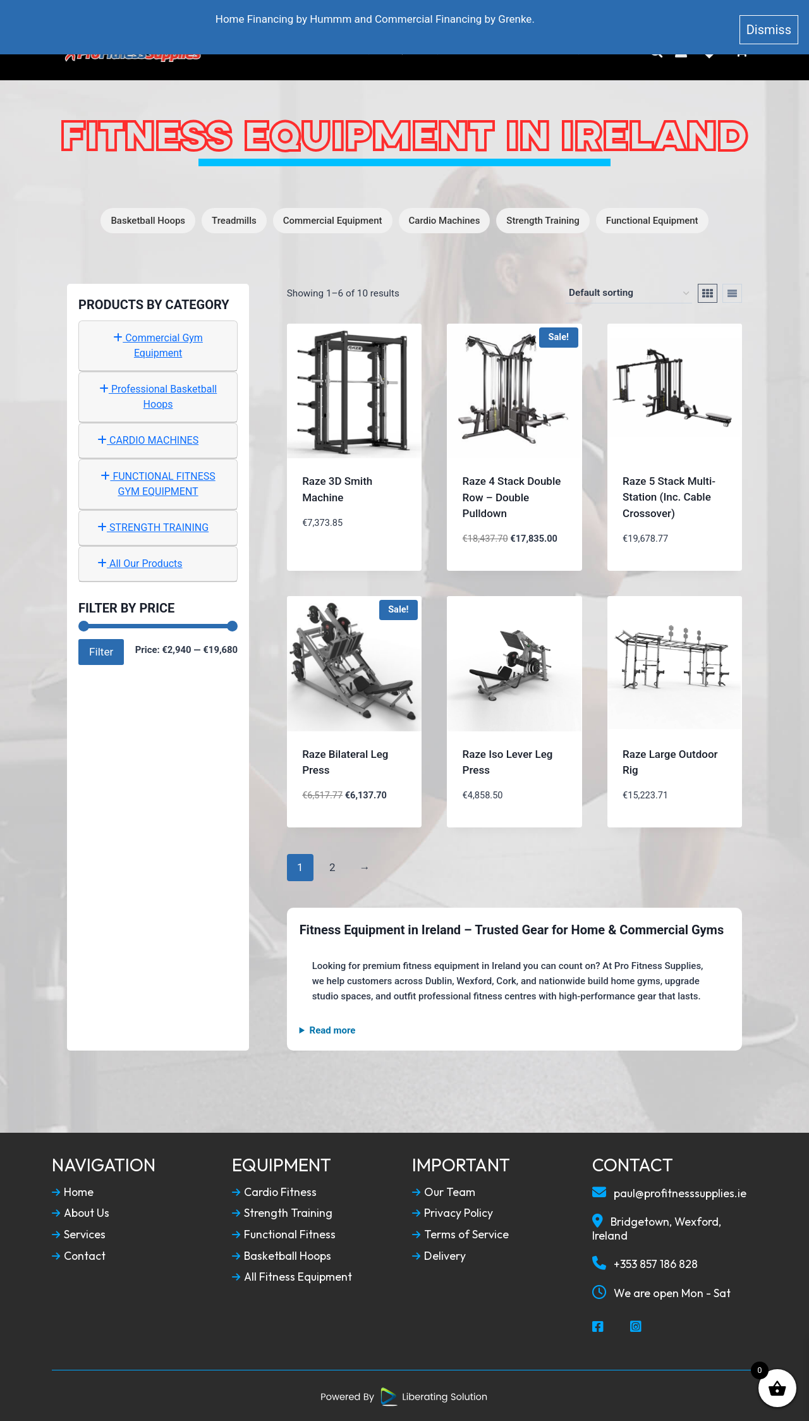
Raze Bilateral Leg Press (345, 760)
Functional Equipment (652, 219)
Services (79, 1233)
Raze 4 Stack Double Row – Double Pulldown (512, 495)
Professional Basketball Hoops (158, 395)
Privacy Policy (453, 1212)
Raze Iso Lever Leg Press (508, 760)
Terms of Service (460, 1233)
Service (482, 51)
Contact (583, 51)
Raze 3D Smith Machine (337, 488)
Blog (531, 51)
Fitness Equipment (399, 51)
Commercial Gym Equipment (158, 344)
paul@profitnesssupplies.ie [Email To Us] (670, 1190)
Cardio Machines (444, 219)
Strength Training (542, 219)
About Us (311, 51)
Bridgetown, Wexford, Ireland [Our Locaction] (658, 1226)
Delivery (439, 1254)
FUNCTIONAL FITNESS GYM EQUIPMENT (157, 482)
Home (256, 51)
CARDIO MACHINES (147, 439)
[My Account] (681, 51)
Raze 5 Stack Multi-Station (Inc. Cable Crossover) (669, 495)
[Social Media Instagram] (636, 1326)
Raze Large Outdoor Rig (670, 760)
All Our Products (140, 562)
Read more (333, 1029)
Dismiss (768, 21)
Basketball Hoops (148, 219)
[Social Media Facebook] (598, 1326)
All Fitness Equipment (292, 1276)
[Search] (656, 51)
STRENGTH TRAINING (153, 526)
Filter (101, 649)
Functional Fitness (284, 1233)
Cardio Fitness (274, 1190)
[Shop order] (629, 292)
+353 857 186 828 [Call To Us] (645, 1262)
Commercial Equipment (332, 219)
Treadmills (234, 219)
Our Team (444, 1190)
